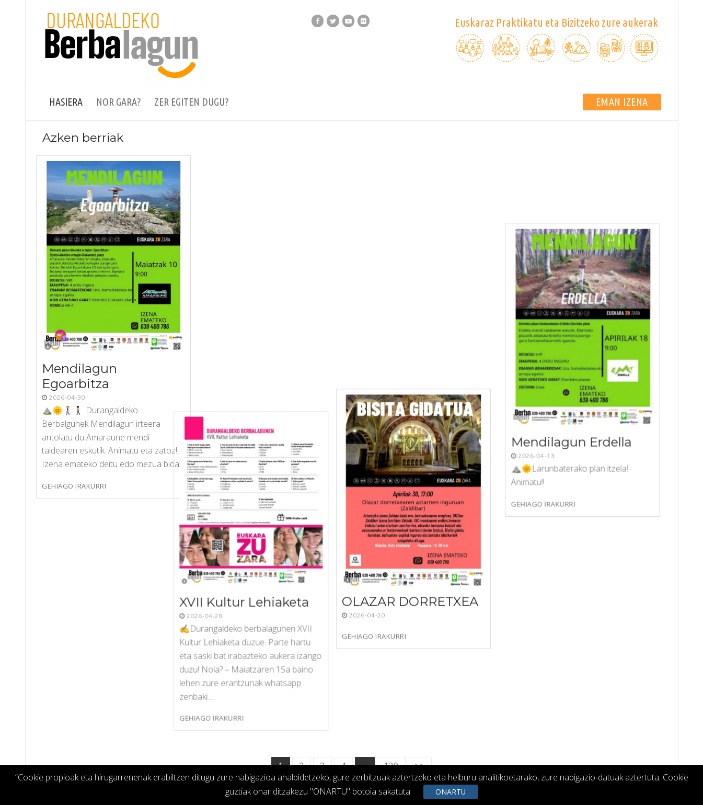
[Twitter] (333, 21)
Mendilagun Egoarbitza (79, 375)
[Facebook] (318, 21)
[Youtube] (348, 21)
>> (419, 540)
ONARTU (450, 792)
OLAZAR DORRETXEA (428, 368)
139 (391, 540)
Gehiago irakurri (74, 486)
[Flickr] (364, 21)
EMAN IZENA (622, 102)
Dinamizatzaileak (632, 746)
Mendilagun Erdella (578, 374)
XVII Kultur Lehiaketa (265, 346)
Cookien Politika (568, 746)
